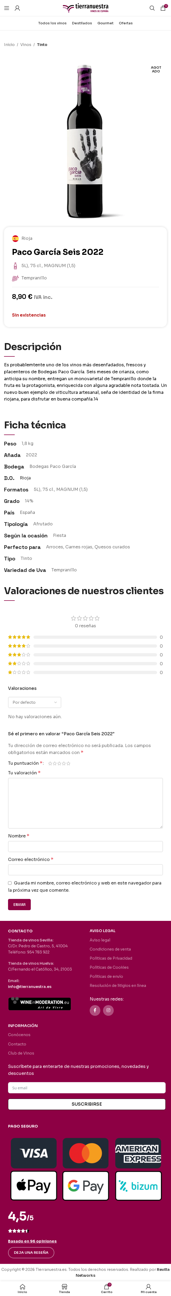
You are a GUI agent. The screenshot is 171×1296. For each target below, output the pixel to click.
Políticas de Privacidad (111, 958)
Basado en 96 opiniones (32, 1241)
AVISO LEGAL (103, 930)
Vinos (25, 44)
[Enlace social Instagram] (108, 1010)
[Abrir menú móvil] (6, 8)
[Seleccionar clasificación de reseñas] (34, 702)
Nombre (18, 836)
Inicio (9, 44)
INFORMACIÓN (23, 1025)
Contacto (17, 1044)
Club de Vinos (21, 1053)
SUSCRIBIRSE (87, 1104)
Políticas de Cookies (109, 967)
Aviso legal (100, 940)
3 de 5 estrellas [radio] (59, 763)
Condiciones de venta (110, 949)
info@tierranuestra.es (29, 986)
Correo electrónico (30, 859)
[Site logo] (85, 7)
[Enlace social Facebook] (95, 1010)
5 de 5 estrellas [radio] (68, 763)
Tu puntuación (25, 763)
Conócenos (19, 1034)
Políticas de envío (106, 976)
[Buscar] (152, 8)
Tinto (42, 44)
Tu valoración (24, 773)
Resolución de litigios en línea (118, 985)
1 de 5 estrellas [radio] (50, 763)
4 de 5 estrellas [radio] (64, 763)
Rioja (25, 478)
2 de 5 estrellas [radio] (54, 763)
